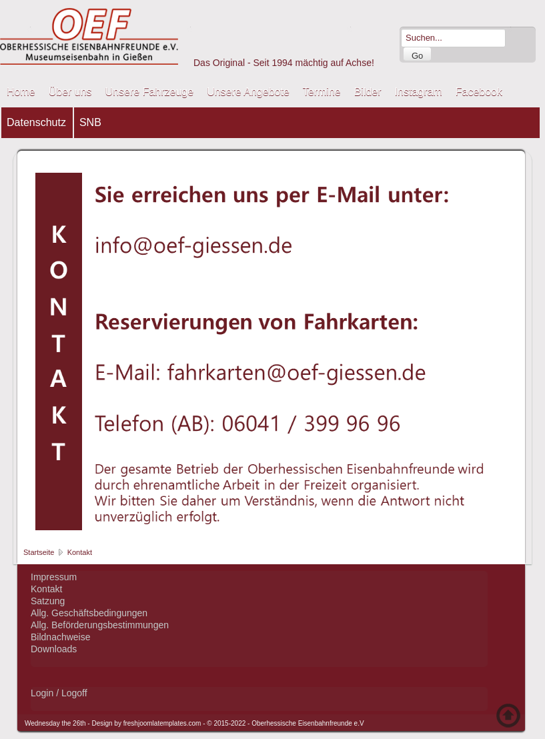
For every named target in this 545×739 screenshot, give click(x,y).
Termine (322, 91)
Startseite (38, 552)
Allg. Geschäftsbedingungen (89, 613)
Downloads (54, 649)
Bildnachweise (61, 637)
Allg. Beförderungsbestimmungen (100, 625)
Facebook (479, 91)
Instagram (418, 91)
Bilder (368, 91)
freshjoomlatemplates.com (162, 723)
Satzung (48, 601)
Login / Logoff (59, 693)
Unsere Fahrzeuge (149, 91)
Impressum (54, 577)
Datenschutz (36, 122)
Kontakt (46, 589)
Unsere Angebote (248, 91)
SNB (90, 122)
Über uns (70, 91)
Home (21, 91)
